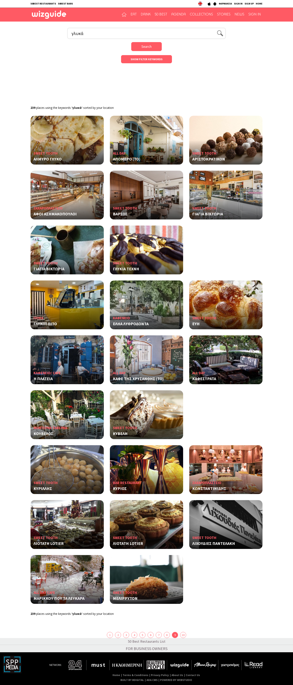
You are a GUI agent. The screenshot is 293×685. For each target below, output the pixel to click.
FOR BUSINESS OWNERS (146, 648)
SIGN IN (238, 3)
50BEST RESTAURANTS (43, 3)
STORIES (224, 14)
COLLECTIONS (201, 14)
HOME (259, 3)
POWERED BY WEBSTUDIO (176, 680)
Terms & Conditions (135, 675)
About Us (177, 675)
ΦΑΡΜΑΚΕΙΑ (225, 3)
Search (146, 46)
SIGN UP (249, 3)
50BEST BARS (65, 3)
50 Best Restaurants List (146, 641)
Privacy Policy (160, 675)
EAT (134, 14)
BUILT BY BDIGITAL (132, 680)
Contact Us (193, 675)
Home (116, 675)
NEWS (239, 14)
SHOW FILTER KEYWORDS (147, 59)
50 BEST (161, 14)
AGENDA (178, 14)
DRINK (146, 14)
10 (183, 635)
